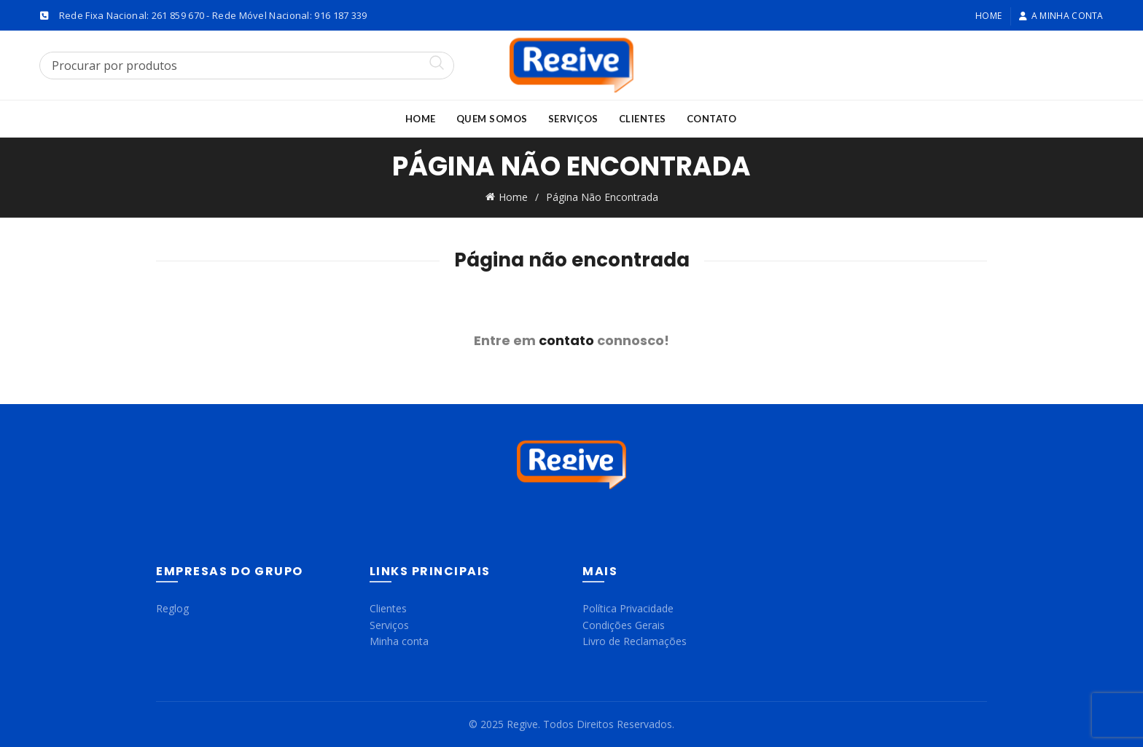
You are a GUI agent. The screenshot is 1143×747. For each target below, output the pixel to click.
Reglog (172, 608)
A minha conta (1061, 15)
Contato (712, 119)
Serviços (573, 119)
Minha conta (399, 641)
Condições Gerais (623, 625)
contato (566, 340)
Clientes (642, 119)
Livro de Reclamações (634, 641)
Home (988, 15)
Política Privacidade (628, 608)
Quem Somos (492, 119)
